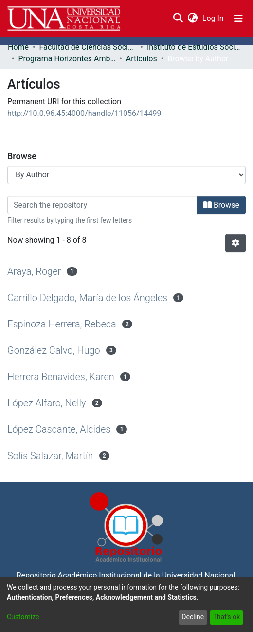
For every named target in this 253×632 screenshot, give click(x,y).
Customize (23, 617)
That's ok (226, 617)
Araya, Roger (34, 271)
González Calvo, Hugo (53, 350)
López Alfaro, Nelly (46, 403)
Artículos (141, 58)
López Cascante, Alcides (59, 429)
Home (18, 47)
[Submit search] (178, 18)
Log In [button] (213, 18)
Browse (221, 205)
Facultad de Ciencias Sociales (87, 47)
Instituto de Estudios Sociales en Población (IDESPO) (195, 47)
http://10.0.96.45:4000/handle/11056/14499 (84, 113)
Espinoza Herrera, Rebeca (61, 324)
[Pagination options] (235, 243)
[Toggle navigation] (238, 18)
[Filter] (102, 205)
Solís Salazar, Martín (50, 455)
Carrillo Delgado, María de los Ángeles (87, 298)
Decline (192, 617)
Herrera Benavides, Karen (60, 377)
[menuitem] (192, 18)
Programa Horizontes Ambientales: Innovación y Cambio (66, 58)
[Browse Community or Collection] (126, 175)
